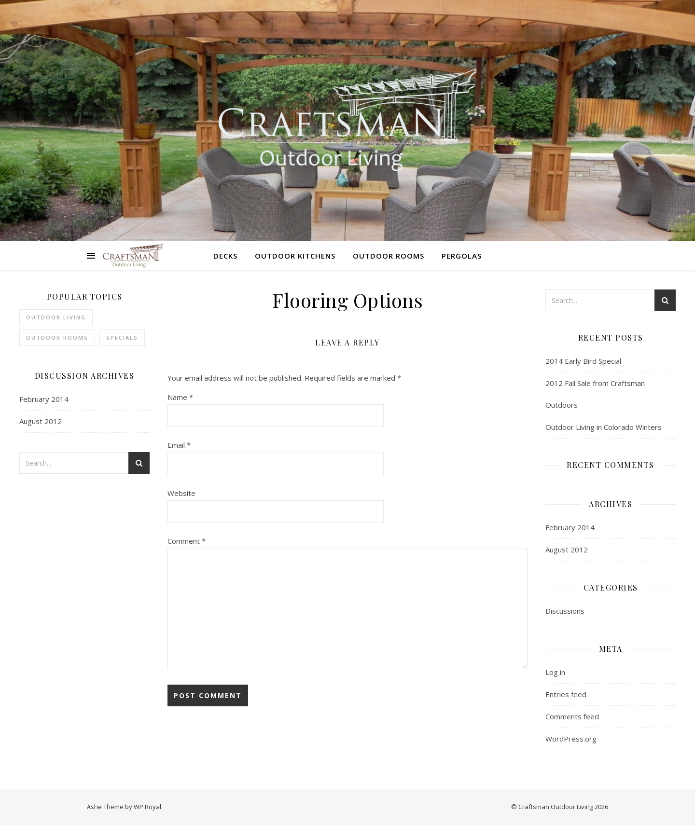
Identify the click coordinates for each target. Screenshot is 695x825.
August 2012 (40, 421)
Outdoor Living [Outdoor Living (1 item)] (56, 317)
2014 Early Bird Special (583, 361)
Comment (186, 541)
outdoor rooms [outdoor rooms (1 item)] (57, 337)
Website (181, 493)
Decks (225, 256)
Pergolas (462, 256)
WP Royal (147, 806)
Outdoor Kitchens (295, 256)
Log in (555, 672)
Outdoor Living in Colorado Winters (603, 427)
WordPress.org (571, 738)
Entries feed (565, 694)
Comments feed (572, 716)
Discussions (564, 611)
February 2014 (44, 399)
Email (179, 445)
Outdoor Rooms (388, 256)
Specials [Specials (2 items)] (122, 337)
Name (180, 397)
